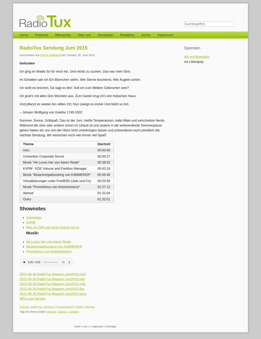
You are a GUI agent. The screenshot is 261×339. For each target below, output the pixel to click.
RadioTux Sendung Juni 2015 (54, 48)
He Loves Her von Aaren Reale (48, 242)
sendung (74, 311)
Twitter (79, 306)
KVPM (30, 222)
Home (24, 35)
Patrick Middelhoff (50, 55)
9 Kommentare (64, 306)
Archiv (145, 35)
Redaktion (127, 35)
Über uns (84, 35)
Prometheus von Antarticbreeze (49, 251)
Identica (90, 306)
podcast (51, 311)
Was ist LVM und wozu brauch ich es (52, 227)
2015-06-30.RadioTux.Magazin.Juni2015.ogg (52, 279)
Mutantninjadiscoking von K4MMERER (54, 246)
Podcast (24, 306)
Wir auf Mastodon (197, 57)
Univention (34, 217)
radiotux (62, 311)
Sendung (48, 306)
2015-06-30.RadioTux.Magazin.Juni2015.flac (52, 289)
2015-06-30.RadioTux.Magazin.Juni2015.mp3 (53, 274)
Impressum (165, 35)
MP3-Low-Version (32, 299)
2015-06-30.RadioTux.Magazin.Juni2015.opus (53, 294)
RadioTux (36, 306)
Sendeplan (105, 35)
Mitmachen (63, 35)
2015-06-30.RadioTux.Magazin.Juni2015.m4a (53, 284)
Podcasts (41, 35)
